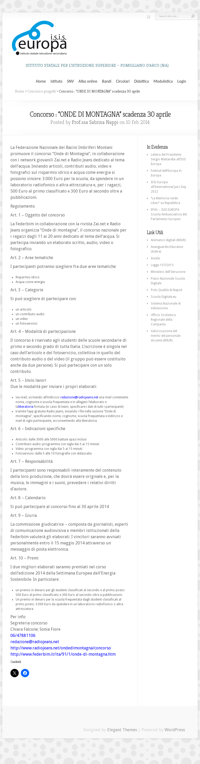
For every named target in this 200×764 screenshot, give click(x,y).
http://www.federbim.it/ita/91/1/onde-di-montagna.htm (63, 654)
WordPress (175, 729)
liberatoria (25, 407)
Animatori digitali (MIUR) (168, 240)
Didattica (141, 81)
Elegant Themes (122, 729)
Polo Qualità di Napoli (166, 290)
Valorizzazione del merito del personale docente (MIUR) (165, 335)
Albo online (88, 81)
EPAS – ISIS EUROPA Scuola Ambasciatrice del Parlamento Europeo (169, 214)
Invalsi (155, 258)
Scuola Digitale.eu (163, 297)
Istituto (56, 81)
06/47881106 (22, 635)
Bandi (106, 81)
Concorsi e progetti (41, 91)
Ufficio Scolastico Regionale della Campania (163, 319)
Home (41, 81)
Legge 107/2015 (162, 265)
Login (181, 81)
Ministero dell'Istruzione (168, 272)
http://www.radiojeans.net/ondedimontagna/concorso (60, 648)
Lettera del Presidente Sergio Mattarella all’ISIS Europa (168, 159)
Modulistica (163, 81)
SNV (70, 81)
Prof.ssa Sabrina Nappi (95, 122)
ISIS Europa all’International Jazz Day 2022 (168, 186)
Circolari (123, 81)
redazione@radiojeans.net (79, 397)
